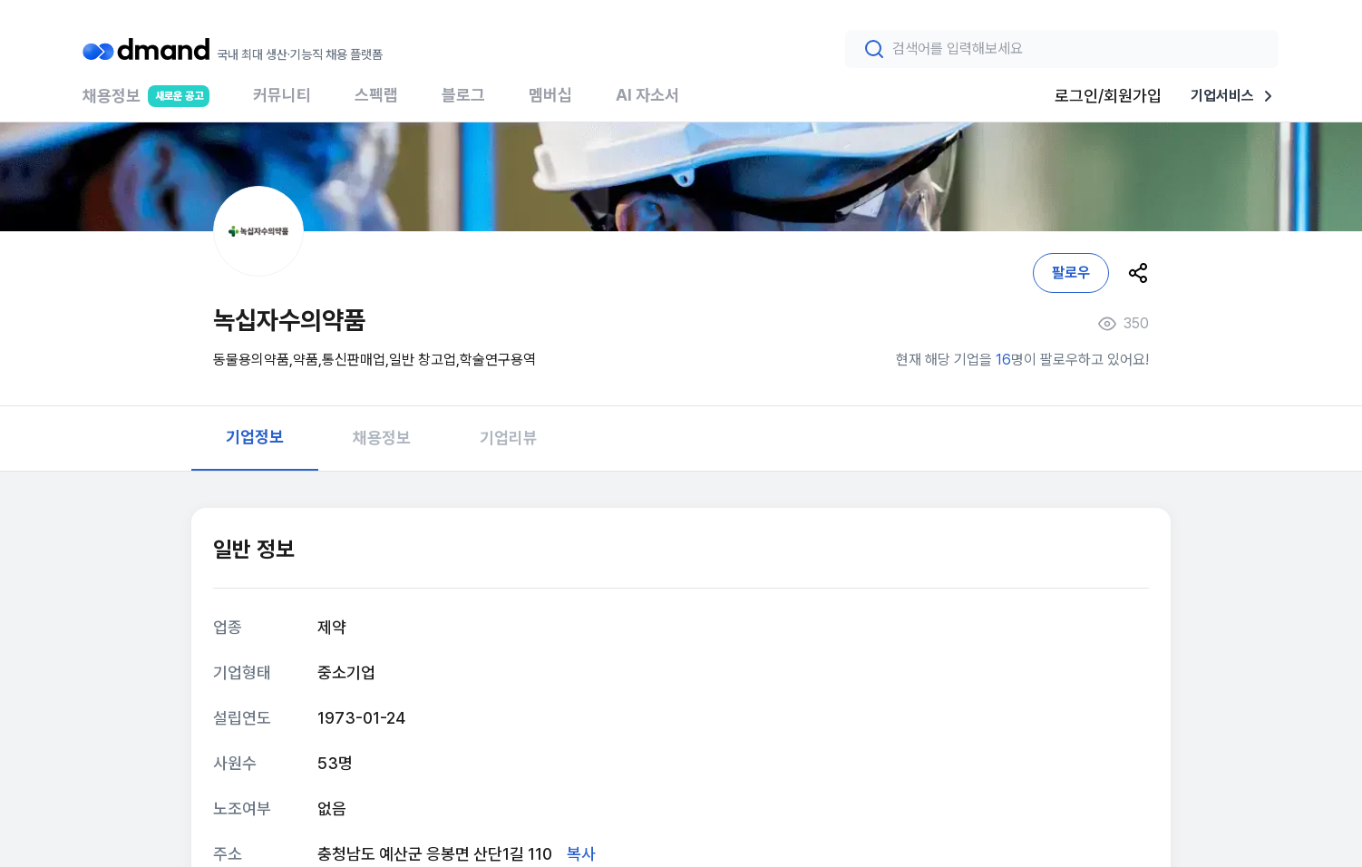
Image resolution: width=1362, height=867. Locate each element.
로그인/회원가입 (1108, 95)
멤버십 (550, 94)
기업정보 (255, 436)
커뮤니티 (282, 94)
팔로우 (1071, 272)
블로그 (463, 94)
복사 (581, 853)
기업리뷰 (509, 437)
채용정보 (146, 103)
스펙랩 (376, 94)
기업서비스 (1235, 96)
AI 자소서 (647, 94)
